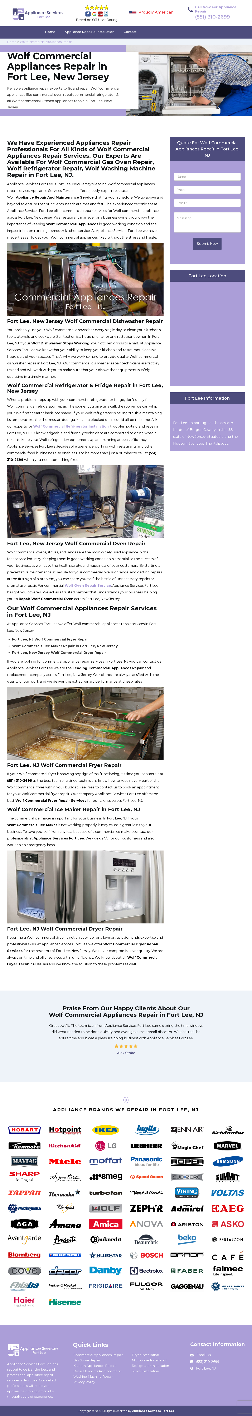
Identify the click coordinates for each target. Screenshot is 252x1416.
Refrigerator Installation (150, 1366)
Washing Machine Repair (93, 1376)
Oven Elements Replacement (97, 1371)
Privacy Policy (84, 1382)
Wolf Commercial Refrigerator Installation (71, 426)
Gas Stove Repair (86, 1360)
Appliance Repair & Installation (89, 32)
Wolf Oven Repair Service (88, 586)
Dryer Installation (145, 1355)
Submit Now (207, 244)
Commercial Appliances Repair (98, 1355)
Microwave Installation (149, 1360)
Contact (130, 32)
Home (50, 32)
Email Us (204, 1355)
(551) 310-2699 (212, 17)
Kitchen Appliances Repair (94, 1366)
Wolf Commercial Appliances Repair (46, 42)
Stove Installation (145, 1371)
